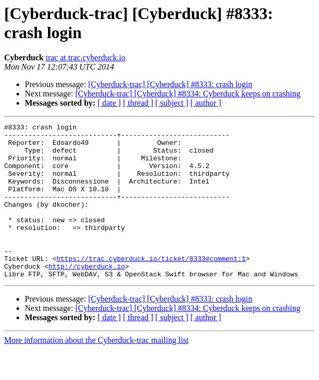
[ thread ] (138, 102)
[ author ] (205, 102)
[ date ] (109, 102)
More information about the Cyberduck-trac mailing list (96, 371)
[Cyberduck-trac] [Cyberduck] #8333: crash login (170, 84)
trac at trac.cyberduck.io (85, 57)
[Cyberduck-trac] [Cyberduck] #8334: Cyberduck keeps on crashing (187, 93)
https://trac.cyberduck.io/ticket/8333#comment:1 (151, 286)
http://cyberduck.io (87, 295)
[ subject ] (171, 102)
